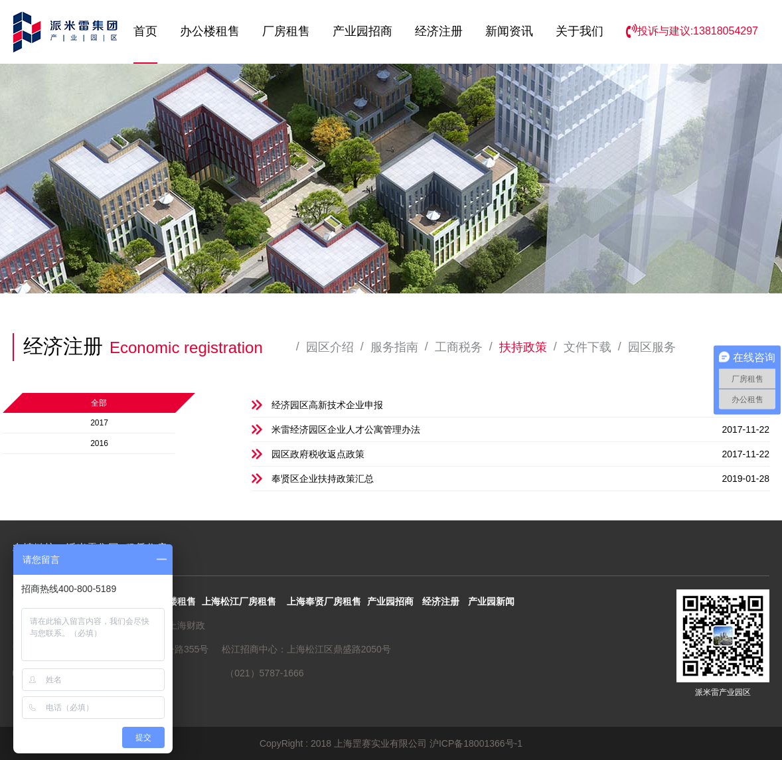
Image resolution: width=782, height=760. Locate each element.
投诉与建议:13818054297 (692, 31)
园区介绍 (330, 347)
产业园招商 (362, 31)
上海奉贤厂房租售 (324, 601)
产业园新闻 (491, 601)
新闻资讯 (509, 31)
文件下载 (587, 347)
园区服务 (652, 347)
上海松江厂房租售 (239, 601)
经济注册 (439, 31)
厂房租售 (286, 31)
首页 (145, 31)
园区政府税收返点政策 (520, 454)
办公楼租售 (210, 31)
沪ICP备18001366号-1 (476, 743)
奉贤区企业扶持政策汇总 (520, 479)
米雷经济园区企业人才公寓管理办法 (520, 429)
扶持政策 (523, 347)
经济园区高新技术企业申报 (520, 405)
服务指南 (394, 347)
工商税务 (459, 347)
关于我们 (579, 31)
